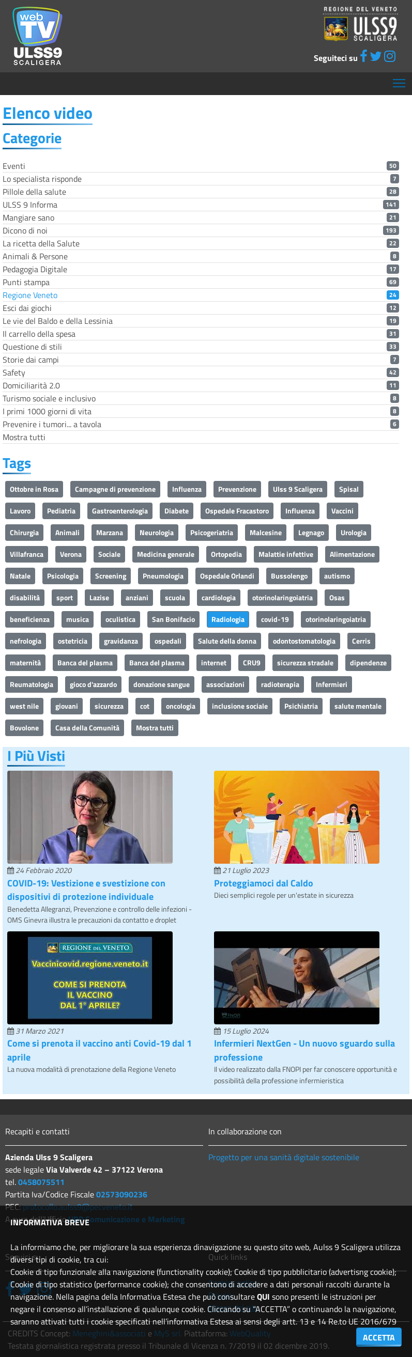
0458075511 (41, 1182)
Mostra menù (400, 79)
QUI (263, 1296)
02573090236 (121, 1194)
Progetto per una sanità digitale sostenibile (283, 1157)
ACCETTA (379, 1337)
